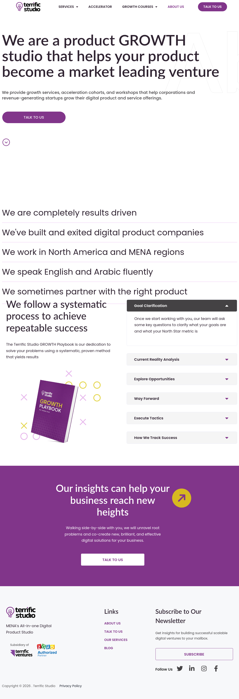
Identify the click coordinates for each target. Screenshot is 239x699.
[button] (182, 306)
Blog (108, 648)
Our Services (116, 639)
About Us (176, 6)
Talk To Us (113, 631)
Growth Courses (139, 6)
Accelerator (100, 6)
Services (68, 6)
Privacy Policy (71, 686)
